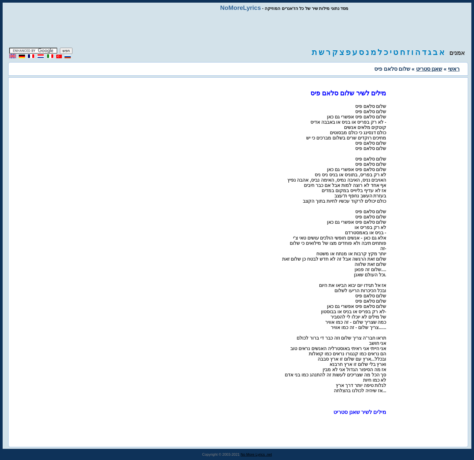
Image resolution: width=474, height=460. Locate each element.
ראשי (454, 69)
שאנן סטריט (429, 69)
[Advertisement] (237, 29)
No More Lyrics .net (256, 454)
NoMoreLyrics (240, 7)
